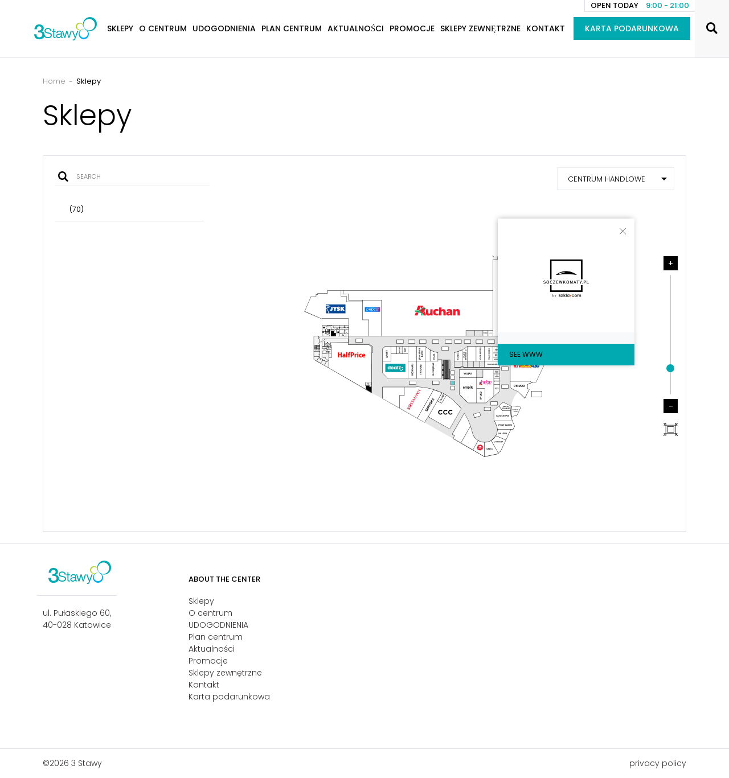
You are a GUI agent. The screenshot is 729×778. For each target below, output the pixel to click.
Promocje (412, 28)
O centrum (163, 28)
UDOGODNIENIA (224, 28)
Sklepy (120, 28)
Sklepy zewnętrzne (480, 28)
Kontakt (545, 28)
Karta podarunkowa (632, 28)
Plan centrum (291, 28)
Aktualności (355, 28)
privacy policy (657, 763)
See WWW (526, 354)
